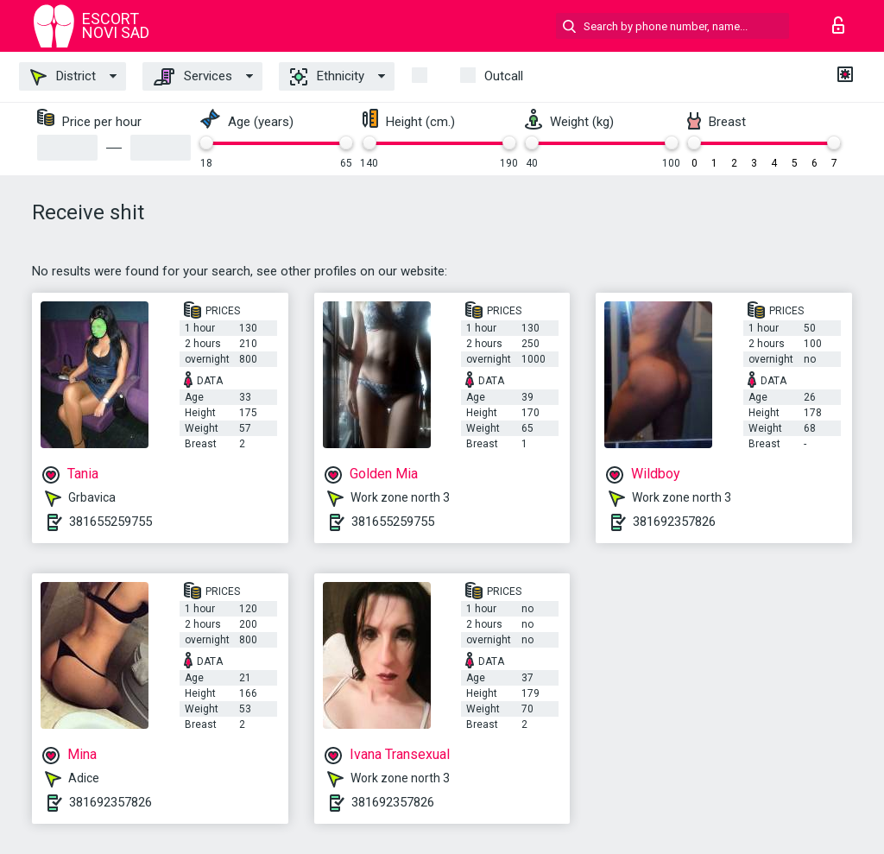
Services (193, 76)
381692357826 (674, 521)
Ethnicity (327, 76)
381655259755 (110, 521)
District (63, 76)
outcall (503, 76)
